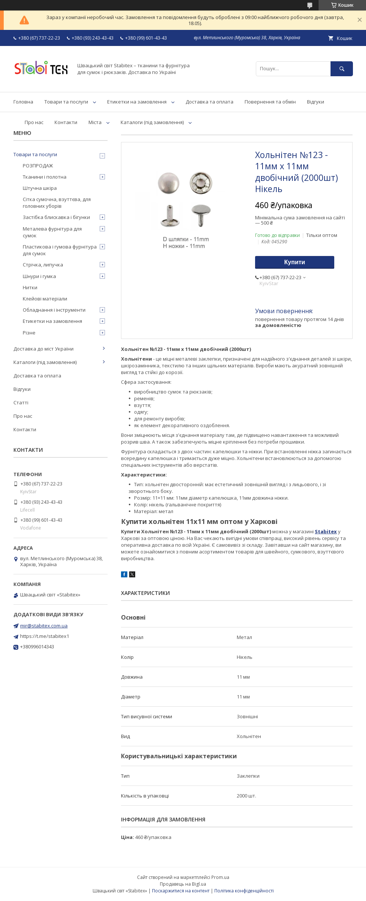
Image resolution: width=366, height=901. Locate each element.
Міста (95, 122)
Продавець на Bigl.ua (183, 884)
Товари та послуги (66, 101)
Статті (20, 402)
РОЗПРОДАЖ (38, 165)
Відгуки (315, 101)
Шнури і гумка (39, 276)
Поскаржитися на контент (181, 891)
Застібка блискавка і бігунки (56, 217)
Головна (23, 101)
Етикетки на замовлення (137, 101)
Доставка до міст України (43, 348)
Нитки (30, 287)
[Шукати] (342, 68)
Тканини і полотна (44, 176)
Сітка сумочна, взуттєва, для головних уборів (57, 202)
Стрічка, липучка (43, 264)
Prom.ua (220, 877)
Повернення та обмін (270, 101)
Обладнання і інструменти (54, 309)
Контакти (66, 122)
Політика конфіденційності (244, 891)
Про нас (34, 122)
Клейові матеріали (45, 298)
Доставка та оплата (209, 101)
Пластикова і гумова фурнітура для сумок (60, 250)
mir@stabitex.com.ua (44, 626)
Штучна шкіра (40, 188)
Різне (29, 332)
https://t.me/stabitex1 (44, 636)
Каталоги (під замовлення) (152, 122)
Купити (294, 262)
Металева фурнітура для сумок (52, 232)
